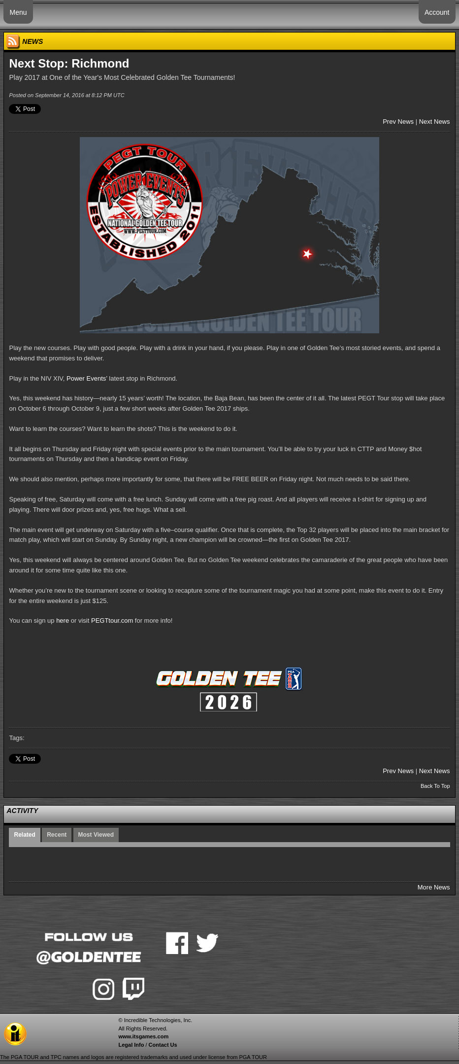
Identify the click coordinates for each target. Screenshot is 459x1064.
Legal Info (131, 1045)
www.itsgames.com (143, 1036)
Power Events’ (86, 378)
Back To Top (435, 786)
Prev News (398, 121)
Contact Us (163, 1045)
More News (434, 887)
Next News (434, 121)
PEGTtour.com (112, 620)
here (62, 620)
